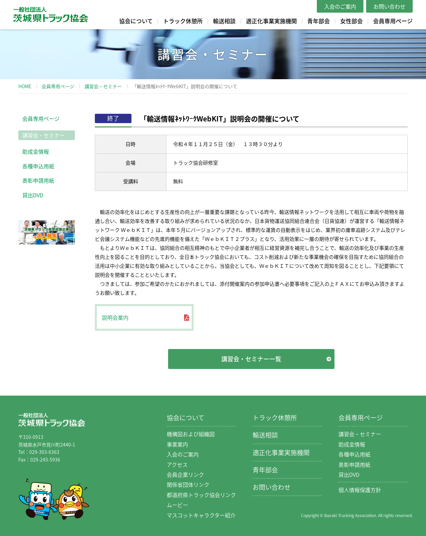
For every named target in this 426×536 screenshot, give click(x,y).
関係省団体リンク (188, 484)
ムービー (177, 505)
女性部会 (351, 21)
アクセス (177, 464)
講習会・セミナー (103, 86)
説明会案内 (115, 317)
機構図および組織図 (191, 434)
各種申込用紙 (38, 166)
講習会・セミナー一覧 (251, 358)
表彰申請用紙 (38, 180)
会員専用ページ (393, 21)
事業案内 (177, 444)
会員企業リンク (185, 474)
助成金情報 (35, 151)
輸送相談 (224, 21)
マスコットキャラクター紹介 (201, 515)
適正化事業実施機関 (271, 21)
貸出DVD (32, 195)
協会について (136, 21)
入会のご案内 (340, 6)
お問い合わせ (389, 6)
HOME (24, 86)
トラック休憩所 (183, 21)
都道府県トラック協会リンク (201, 495)
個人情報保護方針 (359, 490)
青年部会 (318, 21)
